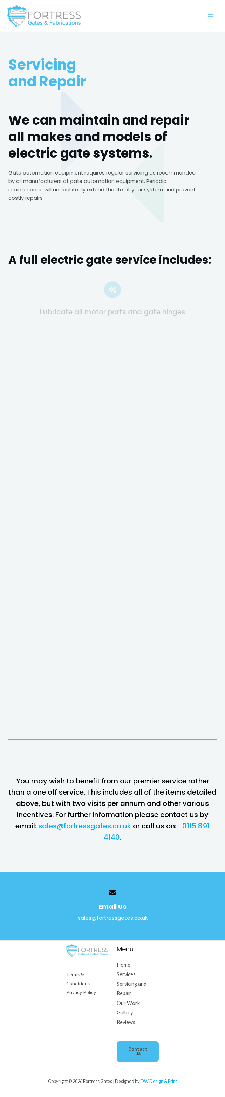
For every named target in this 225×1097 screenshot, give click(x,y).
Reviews (126, 1022)
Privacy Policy (81, 992)
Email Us (112, 906)
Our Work (128, 1003)
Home (123, 965)
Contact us (138, 1051)
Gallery (125, 1013)
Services (126, 974)
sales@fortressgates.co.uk (85, 826)
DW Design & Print (159, 1081)
